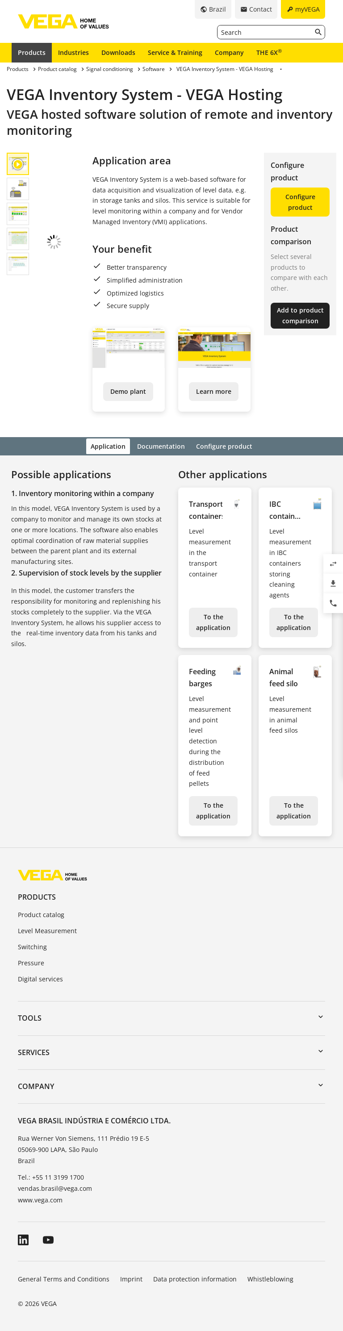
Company (229, 52)
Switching (32, 945)
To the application (213, 620)
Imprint (131, 1277)
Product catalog (41, 914)
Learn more (213, 391)
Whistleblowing (270, 1277)
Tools (30, 1017)
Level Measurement (47, 929)
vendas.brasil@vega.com (55, 1187)
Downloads (118, 52)
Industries (73, 52)
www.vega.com (40, 1198)
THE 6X (269, 52)
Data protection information (195, 1277)
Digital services (40, 977)
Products (32, 52)
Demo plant (128, 391)
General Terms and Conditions (63, 1277)
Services (34, 1051)
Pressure (31, 961)
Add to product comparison (300, 315)
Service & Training (175, 52)
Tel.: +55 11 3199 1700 (51, 1176)
